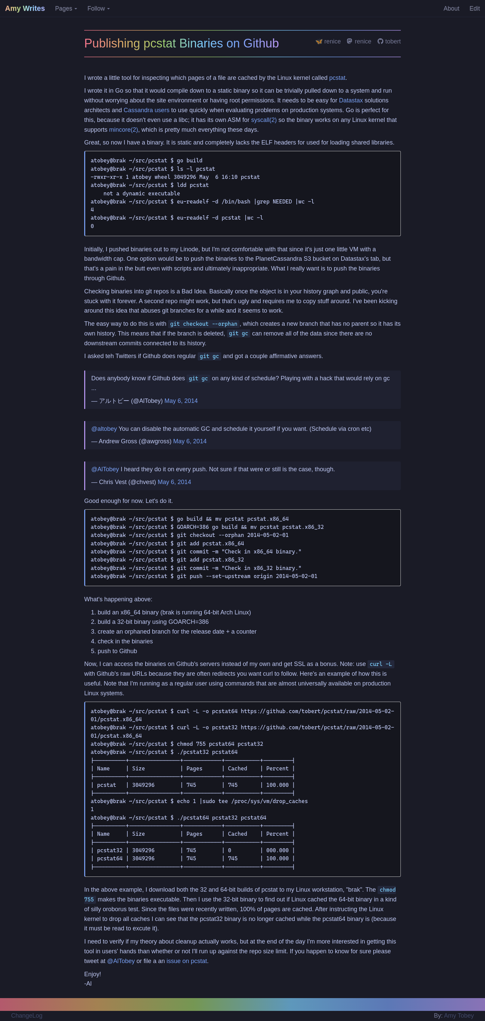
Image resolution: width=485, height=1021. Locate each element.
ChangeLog (26, 1015)
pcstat (337, 77)
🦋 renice (328, 41)
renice (359, 41)
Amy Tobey (459, 1015)
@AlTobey (105, 469)
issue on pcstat (186, 961)
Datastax (351, 100)
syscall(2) (264, 120)
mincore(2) (123, 129)
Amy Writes (25, 8)
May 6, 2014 (181, 400)
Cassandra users (146, 110)
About (451, 8)
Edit (475, 8)
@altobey (104, 428)
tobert (389, 41)
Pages (66, 8)
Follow (98, 8)
